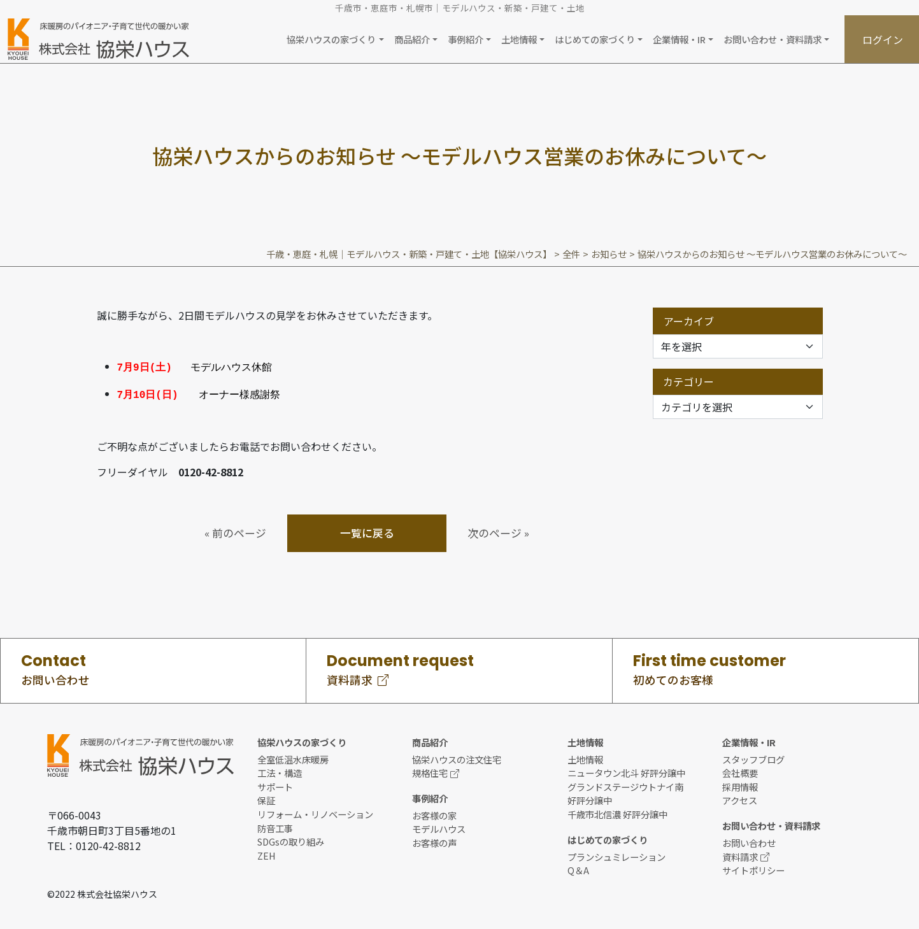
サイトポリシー (753, 867)
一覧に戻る (367, 530)
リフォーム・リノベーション (315, 811)
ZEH (266, 853)
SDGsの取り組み (290, 839)
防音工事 (275, 825)
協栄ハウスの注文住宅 (456, 756)
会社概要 (740, 770)
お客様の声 (434, 840)
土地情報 (585, 756)
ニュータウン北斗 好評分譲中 (626, 770)
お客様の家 (434, 812)
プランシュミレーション (616, 854)
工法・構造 (279, 770)
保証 (266, 798)
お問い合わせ (749, 840)
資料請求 (745, 854)
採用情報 (740, 784)
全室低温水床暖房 (293, 756)
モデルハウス (439, 826)
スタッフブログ (753, 756)
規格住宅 (435, 770)
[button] (334, 39)
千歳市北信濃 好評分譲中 (617, 811)
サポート (275, 784)
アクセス (739, 798)
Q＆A (578, 867)
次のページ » (498, 530)
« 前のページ (235, 530)
